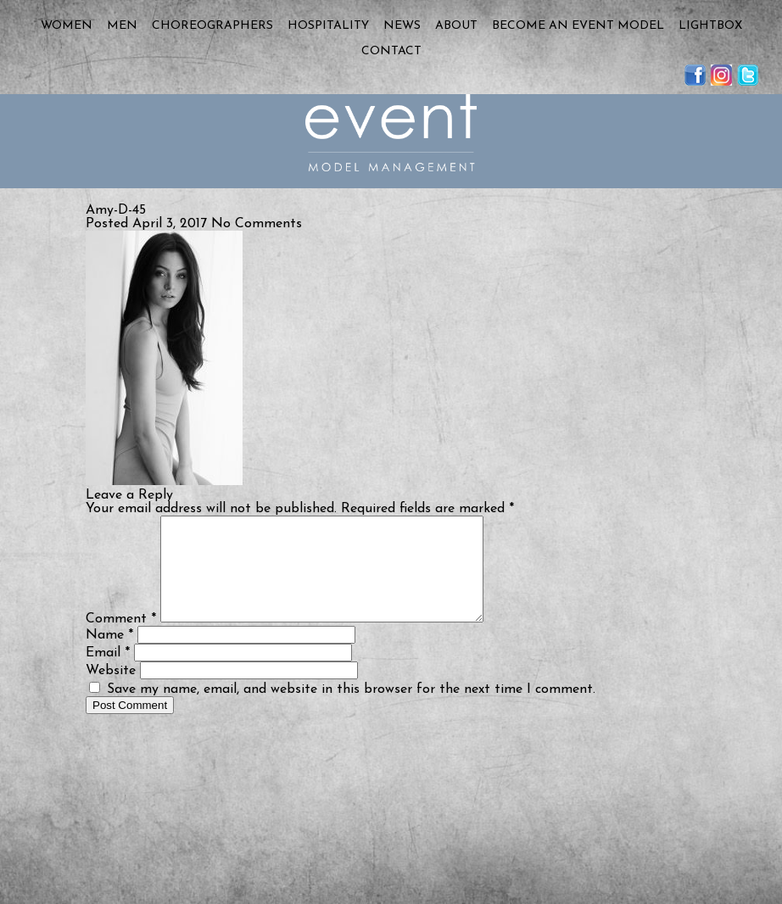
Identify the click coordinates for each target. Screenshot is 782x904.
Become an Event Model (578, 26)
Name (109, 655)
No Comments (256, 224)
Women (66, 26)
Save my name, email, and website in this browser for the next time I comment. (351, 710)
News (402, 26)
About (456, 26)
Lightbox (710, 26)
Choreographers (212, 26)
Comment (121, 639)
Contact (391, 51)
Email (108, 673)
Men (122, 26)
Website (111, 691)
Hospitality (328, 26)
